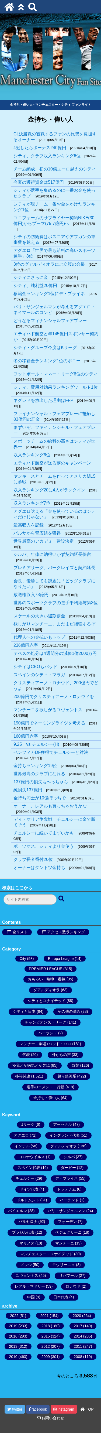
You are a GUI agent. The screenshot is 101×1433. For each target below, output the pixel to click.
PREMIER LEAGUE (45, 969)
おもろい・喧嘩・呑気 (46, 979)
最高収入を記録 (28, 525)
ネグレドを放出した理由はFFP (43, 400)
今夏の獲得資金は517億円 (38, 182)
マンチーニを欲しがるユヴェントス (47, 709)
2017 (78, 1326)
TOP (87, 1409)
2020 (77, 1316)
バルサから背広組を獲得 (37, 533)
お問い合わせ (50, 1418)
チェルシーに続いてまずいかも (43, 833)
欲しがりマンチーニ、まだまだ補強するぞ (54, 624)
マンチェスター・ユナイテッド (46, 1254)
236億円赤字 (25, 645)
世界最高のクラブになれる (39, 773)
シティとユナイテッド (46, 1000)
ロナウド (73, 1286)
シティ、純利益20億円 (35, 285)
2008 (78, 1357)
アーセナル (62, 1124)
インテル (22, 1146)
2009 (45, 1357)
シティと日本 (24, 1011)
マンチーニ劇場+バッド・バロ (45, 1044)
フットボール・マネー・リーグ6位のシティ (55, 374)
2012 (45, 1346)
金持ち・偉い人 (46, 1098)
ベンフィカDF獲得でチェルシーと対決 (50, 752)
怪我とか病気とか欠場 (31, 1065)
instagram (63, 1409)
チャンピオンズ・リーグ (45, 1022)
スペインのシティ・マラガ (39, 674)
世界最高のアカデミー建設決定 (43, 541)
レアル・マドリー (30, 1286)
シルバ (69, 1157)
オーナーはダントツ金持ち (39, 867)
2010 (13, 1357)
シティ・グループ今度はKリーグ (45, 347)
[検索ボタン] (61, 898)
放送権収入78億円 (30, 594)
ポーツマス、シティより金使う (43, 846)
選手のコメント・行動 (45, 1087)
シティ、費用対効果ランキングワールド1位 (55, 387)
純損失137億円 (27, 790)
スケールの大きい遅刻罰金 (39, 616)
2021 (44, 1316)
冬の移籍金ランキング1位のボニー (47, 360)
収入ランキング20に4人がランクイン (49, 490)
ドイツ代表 (29, 1189)
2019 (13, 1326)
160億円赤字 (25, 736)
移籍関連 (22, 1076)
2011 (78, 1346)
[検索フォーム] (30, 899)
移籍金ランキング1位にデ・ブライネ (49, 293)
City (23, 958)
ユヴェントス (27, 1275)
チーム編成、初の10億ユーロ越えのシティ (54, 169)
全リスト (19, 932)
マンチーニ (64, 1243)
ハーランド (47, 1033)
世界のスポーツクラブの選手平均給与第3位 (55, 602)
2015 (45, 1336)
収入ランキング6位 (31, 455)
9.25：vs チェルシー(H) (36, 744)
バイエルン (17, 1211)
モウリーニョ (63, 1265)
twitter (14, 1409)
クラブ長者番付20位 (33, 859)
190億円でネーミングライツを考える (49, 723)
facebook (38, 1409)
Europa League (61, 958)
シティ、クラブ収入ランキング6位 (47, 155)
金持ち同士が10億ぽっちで (39, 798)
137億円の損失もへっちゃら (40, 781)
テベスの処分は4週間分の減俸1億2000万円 (55, 653)
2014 (78, 1336)
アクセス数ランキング (66, 932)
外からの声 (61, 1054)
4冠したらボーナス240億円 (39, 147)
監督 (75, 1065)
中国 (31, 1297)
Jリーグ (27, 1124)
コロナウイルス (32, 1157)
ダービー (68, 1167)
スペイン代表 (29, 1167)
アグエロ (21, 1135)
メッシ (26, 1265)
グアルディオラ (46, 990)
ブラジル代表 (23, 1232)
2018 (45, 1326)
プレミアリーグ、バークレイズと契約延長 (54, 567)
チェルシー (25, 1178)
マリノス (26, 1243)
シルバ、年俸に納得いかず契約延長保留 (52, 554)
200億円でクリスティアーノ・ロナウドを (53, 696)
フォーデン (67, 1221)
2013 (13, 1346)
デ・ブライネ (66, 1178)
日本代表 (60, 1297)
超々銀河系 (66, 1076)
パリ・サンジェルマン (66, 1211)
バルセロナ (28, 1221)
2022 (14, 1316)
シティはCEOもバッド (35, 666)
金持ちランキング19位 (35, 765)
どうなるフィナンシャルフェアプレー (50, 320)
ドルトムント (28, 1200)
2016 (13, 1336)
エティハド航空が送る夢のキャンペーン (52, 463)
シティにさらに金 (30, 277)
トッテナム (66, 1189)
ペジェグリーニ (68, 1232)
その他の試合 (69, 1011)
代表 (26, 1054)
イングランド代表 (65, 1135)
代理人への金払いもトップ (39, 637)
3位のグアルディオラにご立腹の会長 (49, 264)
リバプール (68, 1275)
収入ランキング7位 (31, 503)
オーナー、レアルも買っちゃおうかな (50, 806)
